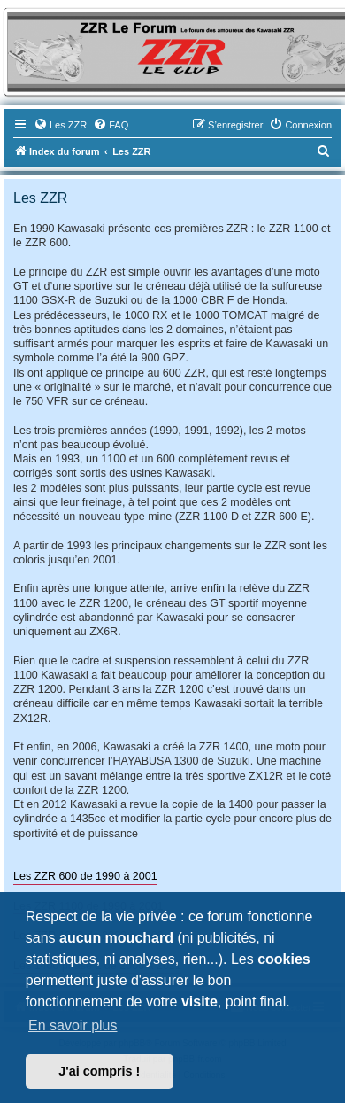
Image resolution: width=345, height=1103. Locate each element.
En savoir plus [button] (73, 1025)
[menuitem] (60, 125)
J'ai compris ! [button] (99, 1071)
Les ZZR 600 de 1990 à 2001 (85, 876)
